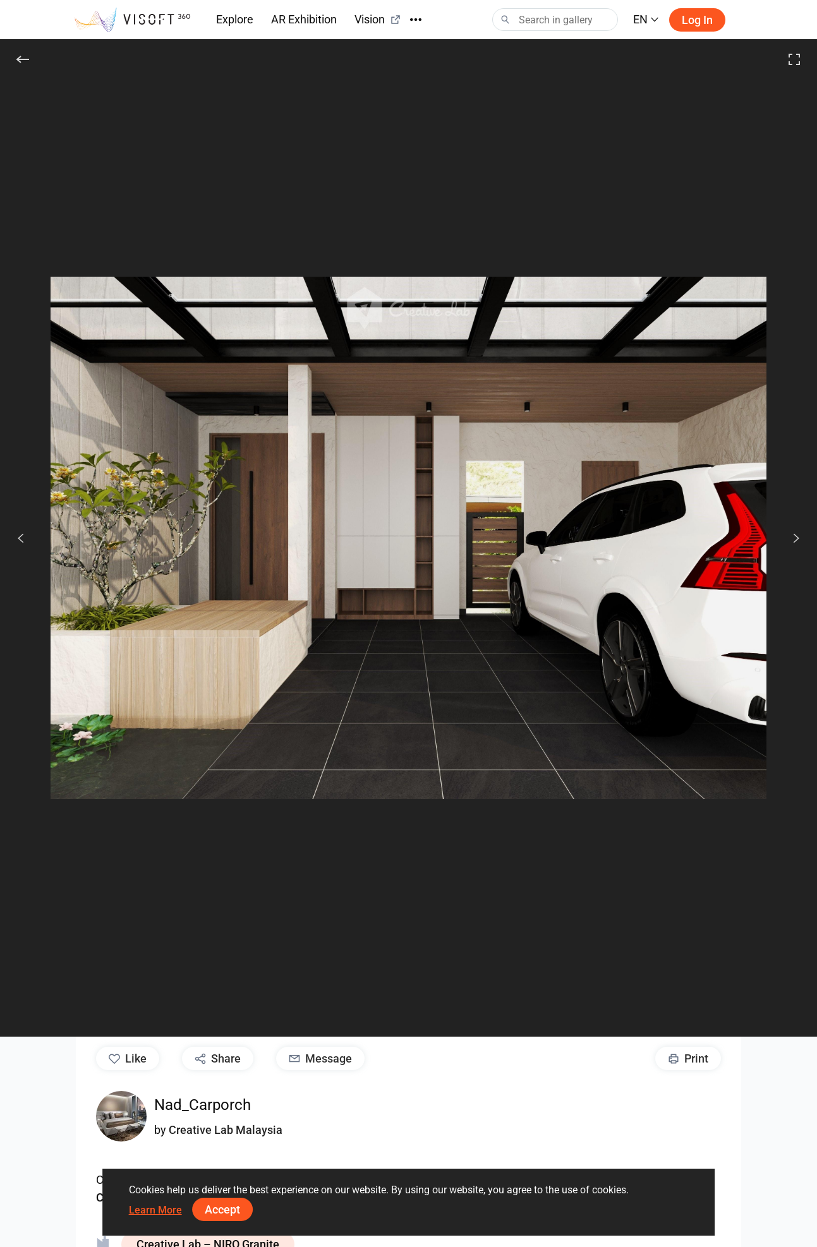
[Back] (22, 59)
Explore (234, 19)
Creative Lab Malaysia (225, 1129)
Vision (377, 19)
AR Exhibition (304, 19)
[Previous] (21, 538)
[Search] (555, 19)
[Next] (789, 538)
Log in (697, 20)
